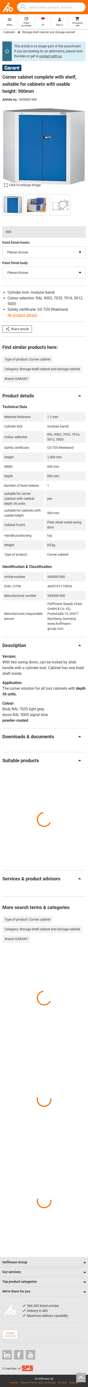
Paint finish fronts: (16, 242)
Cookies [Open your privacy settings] (73, 1382)
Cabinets (9, 32)
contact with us (50, 56)
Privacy (62, 1382)
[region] (44, 204)
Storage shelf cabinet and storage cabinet (48, 32)
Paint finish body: (15, 263)
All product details (22, 315)
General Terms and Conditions (38, 1382)
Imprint (14, 1382)
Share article (17, 329)
